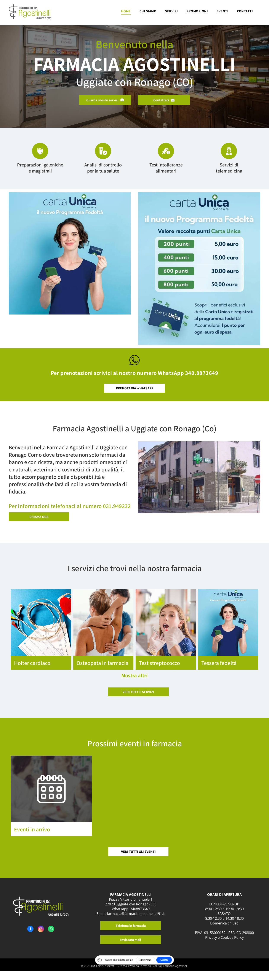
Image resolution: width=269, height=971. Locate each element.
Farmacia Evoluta (150, 966)
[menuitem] (126, 12)
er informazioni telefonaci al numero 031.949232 (71, 506)
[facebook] (30, 929)
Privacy (211, 937)
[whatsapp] (51, 929)
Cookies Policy (232, 937)
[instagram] (41, 929)
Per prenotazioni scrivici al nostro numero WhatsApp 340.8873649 (134, 372)
